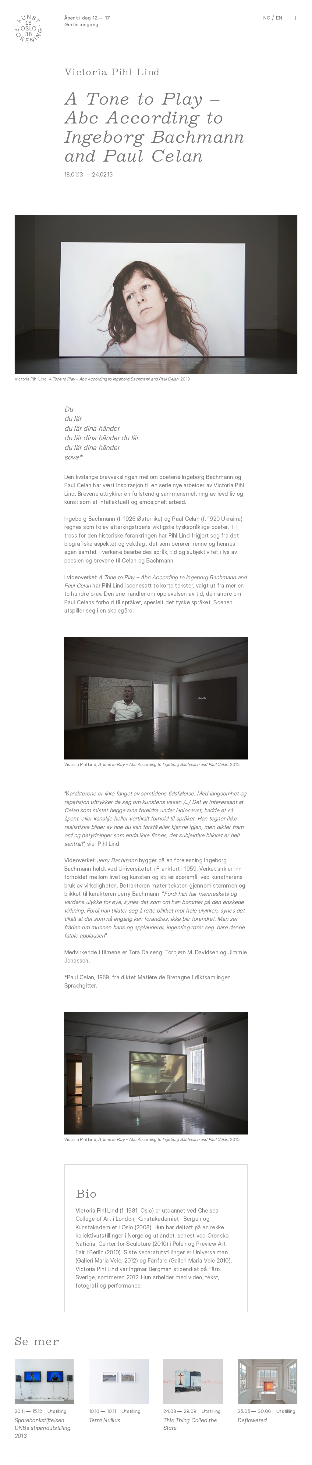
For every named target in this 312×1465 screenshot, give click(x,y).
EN (279, 18)
